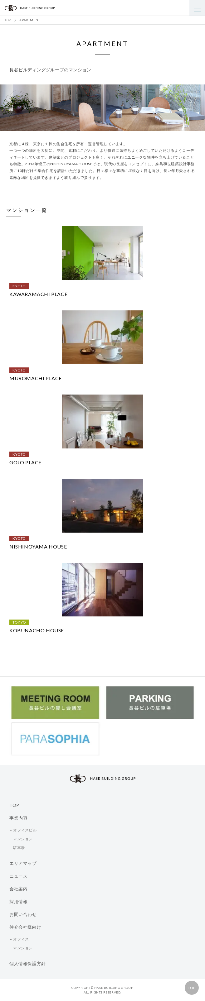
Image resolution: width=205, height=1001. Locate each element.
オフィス (21, 939)
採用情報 (18, 901)
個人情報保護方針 (27, 963)
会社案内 (18, 888)
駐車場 (19, 847)
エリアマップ (23, 863)
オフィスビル (25, 830)
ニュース (18, 876)
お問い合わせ (23, 914)
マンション (23, 838)
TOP (192, 987)
